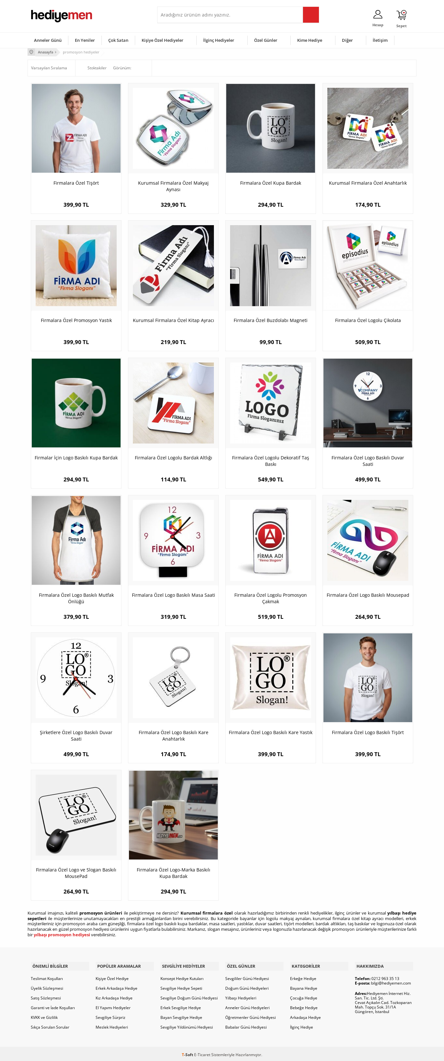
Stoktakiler (93, 67)
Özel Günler (265, 40)
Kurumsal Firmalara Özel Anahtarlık (368, 182)
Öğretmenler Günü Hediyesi (250, 1015)
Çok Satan (118, 40)
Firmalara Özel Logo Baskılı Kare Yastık (270, 732)
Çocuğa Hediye (303, 996)
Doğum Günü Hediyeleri (247, 986)
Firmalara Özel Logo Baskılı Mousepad (368, 594)
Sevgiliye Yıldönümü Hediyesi (186, 1025)
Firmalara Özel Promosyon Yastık (76, 320)
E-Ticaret (202, 1052)
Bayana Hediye (303, 986)
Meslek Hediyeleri (112, 1025)
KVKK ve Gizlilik (44, 1015)
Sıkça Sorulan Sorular (50, 1025)
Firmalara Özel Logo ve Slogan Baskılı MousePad (76, 872)
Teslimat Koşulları (47, 976)
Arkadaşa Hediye (305, 1015)
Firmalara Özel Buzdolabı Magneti (271, 320)
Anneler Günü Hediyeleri (247, 1006)
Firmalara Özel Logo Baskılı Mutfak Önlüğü (76, 597)
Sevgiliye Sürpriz (110, 1015)
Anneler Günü (48, 40)
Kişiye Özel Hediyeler (162, 40)
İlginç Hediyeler (218, 40)
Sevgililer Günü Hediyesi (247, 976)
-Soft (188, 1052)
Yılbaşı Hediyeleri (240, 996)
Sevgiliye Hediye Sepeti (181, 986)
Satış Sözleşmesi (46, 996)
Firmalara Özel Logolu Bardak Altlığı (173, 457)
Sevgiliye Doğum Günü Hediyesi (189, 996)
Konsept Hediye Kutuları (182, 976)
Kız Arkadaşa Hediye (114, 996)
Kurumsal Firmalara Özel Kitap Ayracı (173, 320)
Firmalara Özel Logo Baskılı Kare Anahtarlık (173, 735)
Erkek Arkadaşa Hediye (116, 986)
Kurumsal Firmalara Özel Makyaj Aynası (173, 185)
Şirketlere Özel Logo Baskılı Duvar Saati (76, 735)
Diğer (347, 40)
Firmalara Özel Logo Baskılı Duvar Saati (368, 460)
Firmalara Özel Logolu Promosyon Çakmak (270, 597)
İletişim (380, 40)
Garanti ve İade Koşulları (53, 1006)
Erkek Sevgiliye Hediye (180, 1006)
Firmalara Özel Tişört (76, 182)
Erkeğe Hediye (303, 976)
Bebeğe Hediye (304, 1006)
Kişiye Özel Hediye (112, 976)
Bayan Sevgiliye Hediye (181, 1015)
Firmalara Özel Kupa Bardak (270, 182)
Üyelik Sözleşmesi (47, 986)
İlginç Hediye (301, 1025)
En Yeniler (85, 40)
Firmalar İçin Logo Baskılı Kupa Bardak (76, 457)
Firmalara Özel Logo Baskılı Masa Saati (173, 594)
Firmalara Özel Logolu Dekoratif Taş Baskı (270, 460)
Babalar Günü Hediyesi (246, 1025)
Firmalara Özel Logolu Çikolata (368, 320)
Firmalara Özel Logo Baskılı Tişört (368, 732)
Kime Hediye (309, 40)
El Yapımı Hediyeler (113, 1006)
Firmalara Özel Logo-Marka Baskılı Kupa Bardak (173, 872)
